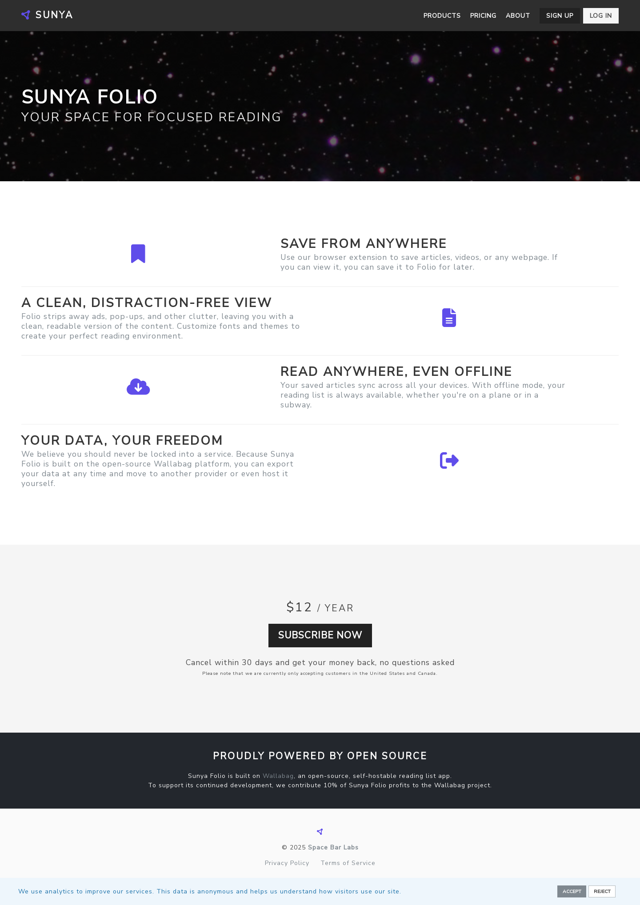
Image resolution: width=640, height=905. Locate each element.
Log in (601, 16)
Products (442, 16)
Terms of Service (348, 863)
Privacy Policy (287, 863)
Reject (602, 891)
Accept (572, 891)
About (518, 16)
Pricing (483, 16)
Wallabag (278, 776)
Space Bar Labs (333, 847)
